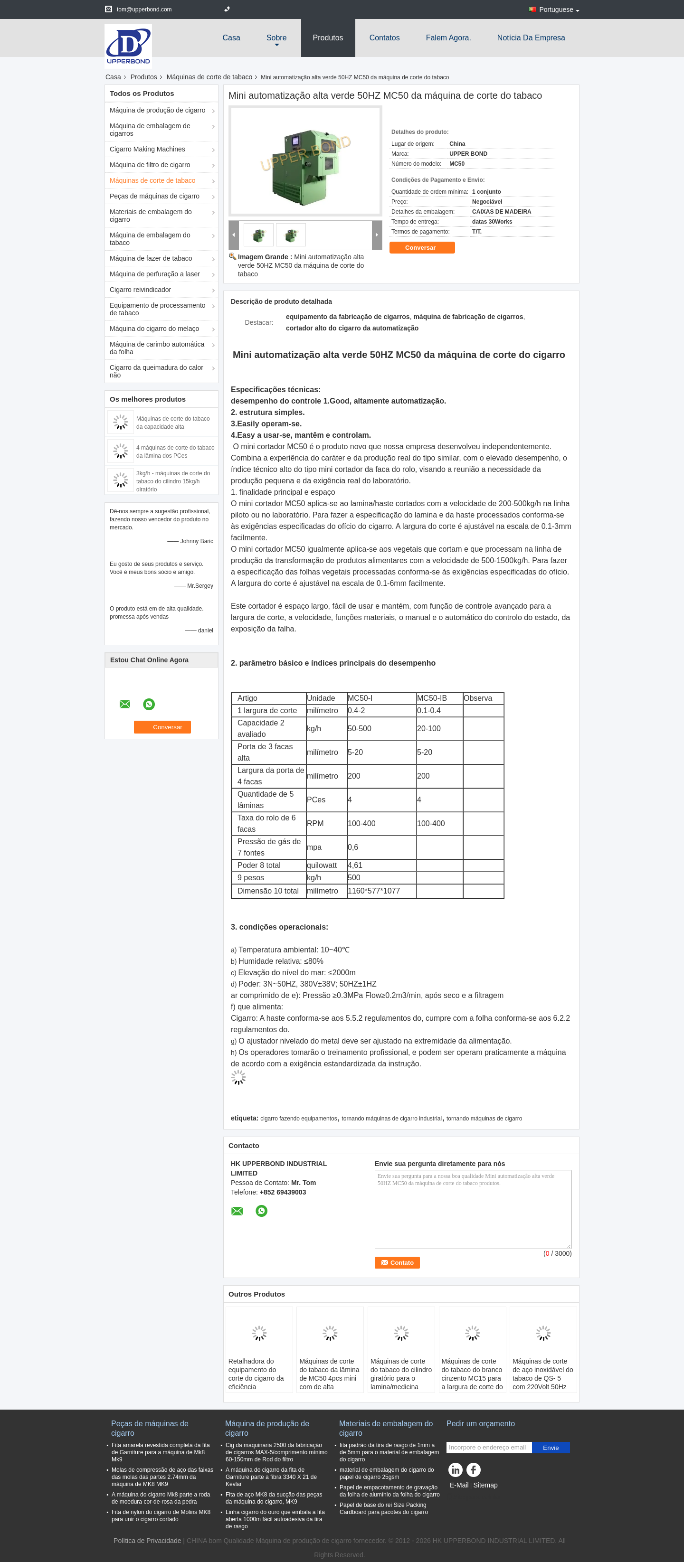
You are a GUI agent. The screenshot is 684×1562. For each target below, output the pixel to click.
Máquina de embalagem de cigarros (150, 129)
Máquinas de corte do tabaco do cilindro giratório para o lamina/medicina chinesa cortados (401, 1378)
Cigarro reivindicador (140, 289)
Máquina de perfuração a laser (155, 274)
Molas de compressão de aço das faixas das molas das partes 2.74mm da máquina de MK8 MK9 (162, 1477)
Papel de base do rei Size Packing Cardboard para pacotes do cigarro (384, 1508)
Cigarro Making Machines (147, 149)
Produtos (328, 38)
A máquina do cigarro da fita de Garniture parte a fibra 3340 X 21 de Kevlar (271, 1477)
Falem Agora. (448, 38)
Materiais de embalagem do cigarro (151, 215)
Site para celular (473, 1497)
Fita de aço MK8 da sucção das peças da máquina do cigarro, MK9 (274, 1498)
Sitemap (485, 1485)
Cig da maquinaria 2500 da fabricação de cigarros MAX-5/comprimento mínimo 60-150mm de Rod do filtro (277, 1452)
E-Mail (459, 1485)
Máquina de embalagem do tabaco (150, 238)
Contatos (385, 38)
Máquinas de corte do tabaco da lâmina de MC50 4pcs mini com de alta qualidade (329, 1378)
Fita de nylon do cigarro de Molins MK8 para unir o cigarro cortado (161, 1516)
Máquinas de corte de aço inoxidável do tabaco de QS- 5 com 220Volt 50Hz (543, 1374)
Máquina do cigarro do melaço (154, 328)
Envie (551, 1447)
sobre (276, 38)
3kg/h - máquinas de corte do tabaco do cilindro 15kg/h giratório (173, 481)
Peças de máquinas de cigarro (155, 196)
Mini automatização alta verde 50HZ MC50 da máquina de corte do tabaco (301, 265)
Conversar (427, 247)
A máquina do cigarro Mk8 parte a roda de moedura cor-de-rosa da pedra (161, 1498)
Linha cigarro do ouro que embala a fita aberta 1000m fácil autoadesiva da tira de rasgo (275, 1519)
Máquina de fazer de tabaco (151, 258)
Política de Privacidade (147, 1540)
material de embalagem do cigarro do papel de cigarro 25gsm (387, 1473)
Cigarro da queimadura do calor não (156, 371)
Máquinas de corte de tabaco (210, 77)
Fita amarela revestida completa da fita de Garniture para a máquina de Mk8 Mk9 (161, 1452)
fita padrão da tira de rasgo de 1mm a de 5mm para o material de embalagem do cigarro (389, 1452)
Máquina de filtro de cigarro (150, 165)
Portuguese (559, 9)
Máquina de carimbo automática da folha (157, 348)
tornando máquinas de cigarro (484, 1118)
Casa (231, 38)
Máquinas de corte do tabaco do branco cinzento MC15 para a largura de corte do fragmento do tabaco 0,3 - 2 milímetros (472, 1382)
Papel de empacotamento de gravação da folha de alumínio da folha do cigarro (390, 1491)
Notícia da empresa (531, 38)
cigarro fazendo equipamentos (298, 1118)
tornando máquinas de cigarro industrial (392, 1118)
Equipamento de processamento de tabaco (158, 309)
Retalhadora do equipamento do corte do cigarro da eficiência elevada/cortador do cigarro (257, 1382)
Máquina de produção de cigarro (158, 110)
